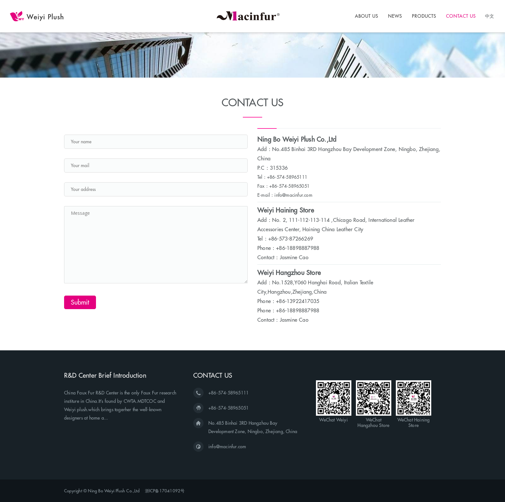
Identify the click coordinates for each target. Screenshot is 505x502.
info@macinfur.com (227, 447)
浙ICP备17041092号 (165, 490)
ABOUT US (366, 16)
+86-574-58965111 (228, 393)
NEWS (395, 16)
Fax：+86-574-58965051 (283, 186)
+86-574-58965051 (228, 408)
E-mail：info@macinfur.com (284, 195)
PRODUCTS (424, 16)
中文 (489, 16)
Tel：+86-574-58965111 (282, 177)
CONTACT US (461, 16)
